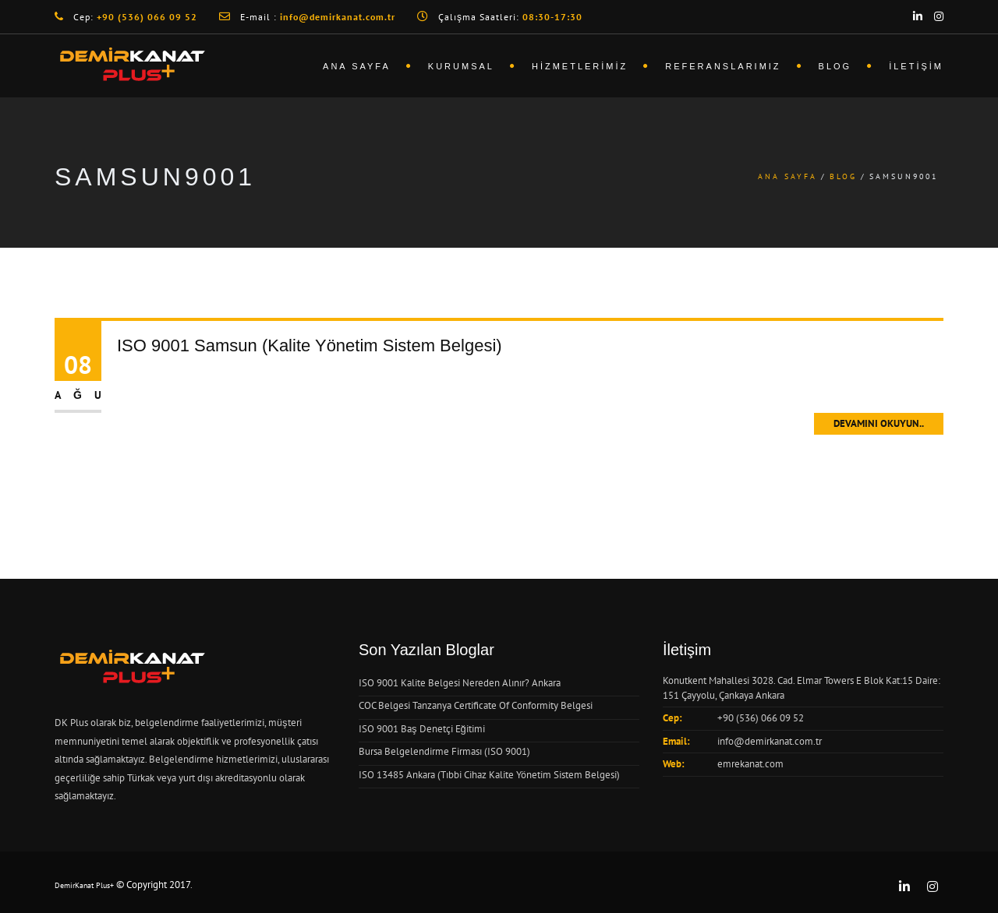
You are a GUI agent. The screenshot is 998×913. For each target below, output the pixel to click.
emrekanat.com (750, 763)
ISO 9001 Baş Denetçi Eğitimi (422, 728)
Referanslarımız (722, 66)
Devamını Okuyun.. (878, 423)
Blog (835, 66)
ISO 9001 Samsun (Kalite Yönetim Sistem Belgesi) (309, 345)
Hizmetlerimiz (580, 66)
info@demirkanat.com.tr (769, 741)
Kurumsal (461, 66)
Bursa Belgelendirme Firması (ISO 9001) (444, 751)
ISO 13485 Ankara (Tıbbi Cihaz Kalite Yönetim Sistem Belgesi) (489, 774)
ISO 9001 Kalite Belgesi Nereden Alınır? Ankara (460, 682)
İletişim (916, 66)
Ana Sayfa (357, 66)
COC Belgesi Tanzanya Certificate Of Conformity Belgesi (476, 705)
